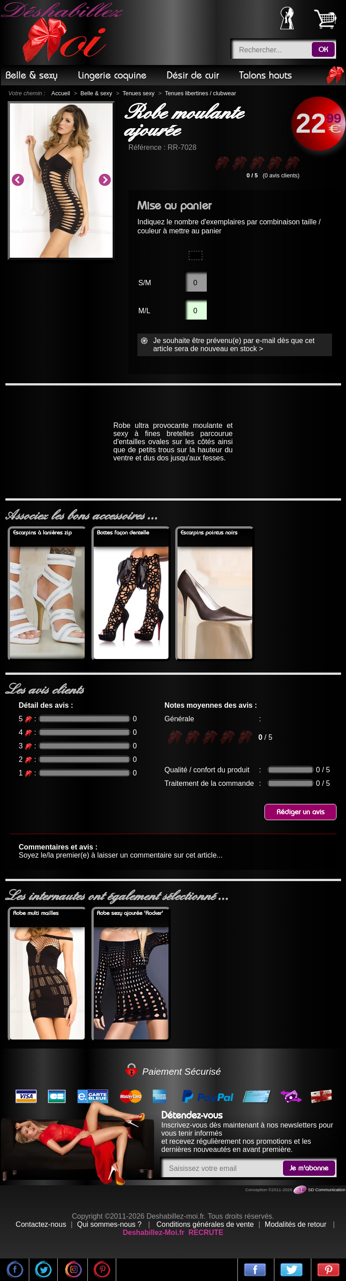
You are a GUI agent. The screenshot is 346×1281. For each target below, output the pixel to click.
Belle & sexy (96, 93)
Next (104, 180)
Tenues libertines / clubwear (200, 93)
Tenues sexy (139, 93)
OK (323, 50)
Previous (17, 180)
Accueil (60, 93)
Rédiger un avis (300, 812)
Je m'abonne (309, 1168)
